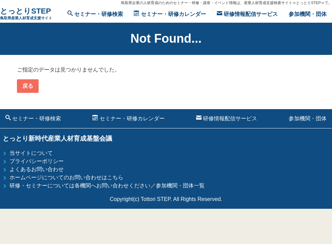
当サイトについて (31, 153)
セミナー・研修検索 (95, 14)
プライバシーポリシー (36, 161)
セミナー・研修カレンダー (170, 14)
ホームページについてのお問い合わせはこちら (66, 177)
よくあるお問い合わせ (36, 169)
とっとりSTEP (26, 14)
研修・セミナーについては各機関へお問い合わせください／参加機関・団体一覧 (107, 185)
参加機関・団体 (308, 14)
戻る (27, 86)
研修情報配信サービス (247, 14)
